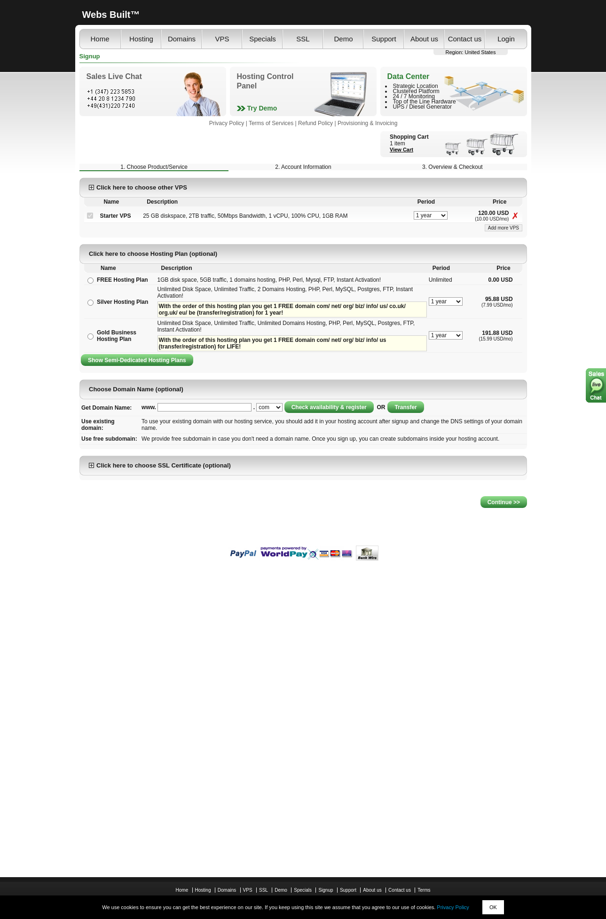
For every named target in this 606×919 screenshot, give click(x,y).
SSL (302, 39)
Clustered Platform (416, 91)
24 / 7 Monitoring (414, 96)
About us (424, 39)
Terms (423, 890)
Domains (182, 39)
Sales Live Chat (114, 76)
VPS (222, 39)
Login (506, 39)
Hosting (141, 39)
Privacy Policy (453, 907)
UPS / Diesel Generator (422, 106)
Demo (343, 39)
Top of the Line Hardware (424, 101)
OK (493, 907)
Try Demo (262, 108)
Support (383, 39)
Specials (262, 39)
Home (99, 39)
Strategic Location (415, 86)
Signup (325, 890)
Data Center (408, 76)
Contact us (465, 39)
